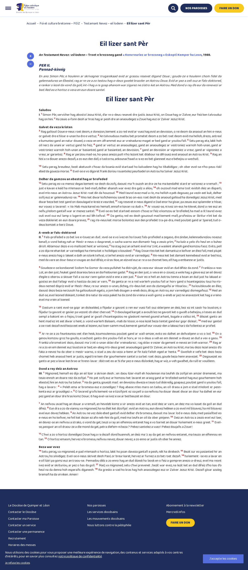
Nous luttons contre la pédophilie (109, 525)
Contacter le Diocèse (22, 512)
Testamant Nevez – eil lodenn (103, 23)
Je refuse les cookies (17, 563)
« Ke (126, 54)
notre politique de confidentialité (80, 556)
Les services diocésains (102, 512)
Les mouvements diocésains (106, 518)
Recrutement (17, 538)
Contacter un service (22, 525)
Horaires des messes (22, 545)
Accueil (31, 23)
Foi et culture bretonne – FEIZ (60, 23)
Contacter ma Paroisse (23, 518)
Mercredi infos (175, 512)
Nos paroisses (96, 505)
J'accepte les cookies (223, 558)
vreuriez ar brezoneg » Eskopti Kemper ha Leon (166, 54)
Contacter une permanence (26, 531)
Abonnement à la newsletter (185, 505)
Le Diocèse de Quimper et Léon (29, 505)
